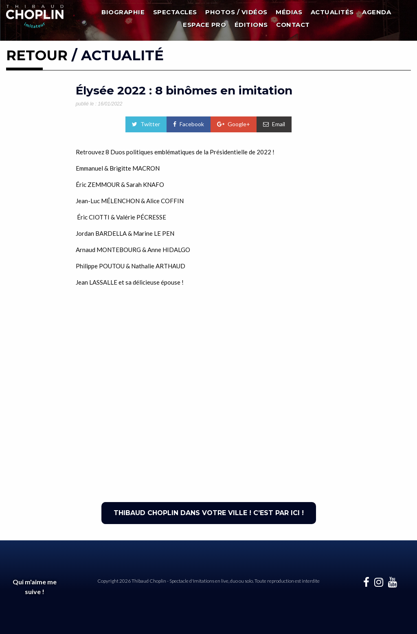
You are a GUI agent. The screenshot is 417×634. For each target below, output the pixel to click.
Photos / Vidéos (236, 12)
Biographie (123, 12)
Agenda (376, 12)
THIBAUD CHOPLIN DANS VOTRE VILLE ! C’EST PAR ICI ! (209, 513)
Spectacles (175, 12)
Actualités (332, 12)
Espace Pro (204, 25)
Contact (293, 25)
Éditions (251, 25)
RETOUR (37, 55)
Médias (289, 12)
